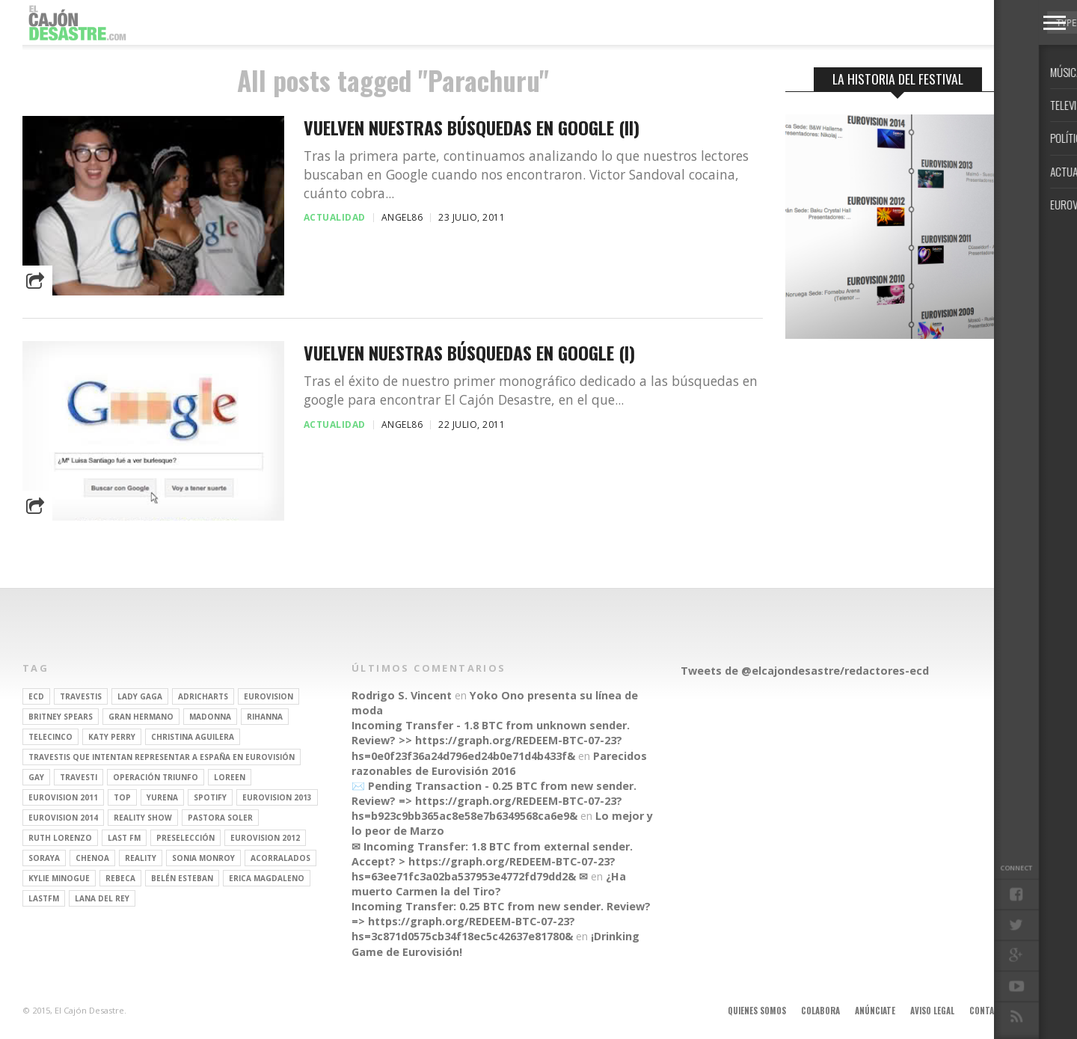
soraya (44, 858)
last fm (124, 838)
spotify (210, 797)
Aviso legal (932, 1011)
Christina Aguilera (192, 737)
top (122, 797)
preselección (185, 838)
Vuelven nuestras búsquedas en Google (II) (471, 127)
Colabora (820, 1011)
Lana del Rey (102, 898)
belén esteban (182, 878)
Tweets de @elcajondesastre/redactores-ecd (805, 670)
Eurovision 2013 (277, 797)
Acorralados (280, 858)
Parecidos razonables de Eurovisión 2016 (499, 763)
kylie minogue (59, 878)
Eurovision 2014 (63, 817)
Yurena (162, 797)
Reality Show (143, 817)
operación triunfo (155, 777)
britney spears (60, 716)
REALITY (140, 858)
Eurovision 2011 (63, 797)
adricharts (203, 696)
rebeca (120, 878)
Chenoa (92, 858)
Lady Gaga (139, 696)
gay (36, 777)
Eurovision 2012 (265, 838)
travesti (78, 777)
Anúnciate (875, 1011)
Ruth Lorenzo (60, 838)
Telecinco (50, 737)
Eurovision (268, 696)
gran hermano (141, 716)
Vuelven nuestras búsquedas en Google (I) (469, 352)
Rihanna (265, 716)
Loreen (229, 777)
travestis (81, 696)
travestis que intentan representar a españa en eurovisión (161, 757)
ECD (36, 696)
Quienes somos (757, 1011)
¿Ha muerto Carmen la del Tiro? (489, 883)
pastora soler (220, 817)
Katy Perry (111, 737)
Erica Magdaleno (266, 878)
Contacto (989, 1011)
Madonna (210, 716)
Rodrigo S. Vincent (402, 695)
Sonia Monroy (203, 858)
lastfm (43, 898)
